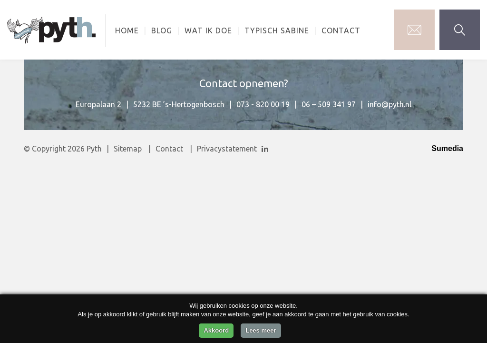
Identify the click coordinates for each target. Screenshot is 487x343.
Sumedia (447, 148)
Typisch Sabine (276, 30)
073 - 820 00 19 (263, 104)
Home (127, 30)
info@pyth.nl (389, 104)
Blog (161, 30)
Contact (340, 30)
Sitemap (128, 148)
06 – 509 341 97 (329, 104)
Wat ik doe (208, 30)
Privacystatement (227, 148)
